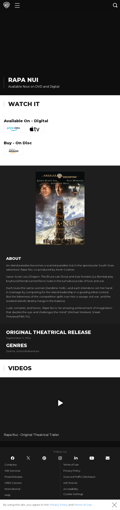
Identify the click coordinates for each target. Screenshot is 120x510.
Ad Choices (70, 482)
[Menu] (17, 5)
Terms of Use (71, 464)
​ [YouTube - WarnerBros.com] (91, 458)
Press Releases (13, 476)
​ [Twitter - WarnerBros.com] (28, 458)
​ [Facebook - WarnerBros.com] (12, 458)
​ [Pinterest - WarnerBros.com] (44, 458)
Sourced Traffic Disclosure (79, 476)
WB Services (12, 470)
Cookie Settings (73, 494)
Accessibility (70, 488)
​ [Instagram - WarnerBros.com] (60, 458)
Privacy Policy (71, 470)
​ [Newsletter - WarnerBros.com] (107, 458)
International (12, 488)
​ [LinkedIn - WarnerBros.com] (76, 458)
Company (11, 464)
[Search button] (115, 5)
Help (7, 495)
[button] (60, 403)
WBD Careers (13, 482)
